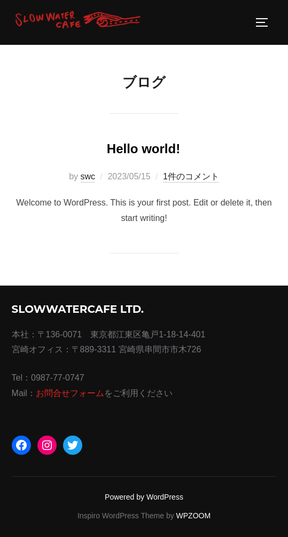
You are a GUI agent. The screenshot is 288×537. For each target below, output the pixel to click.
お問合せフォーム (70, 393)
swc (88, 176)
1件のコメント (191, 176)
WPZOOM (193, 515)
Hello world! (143, 148)
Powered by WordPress (144, 497)
